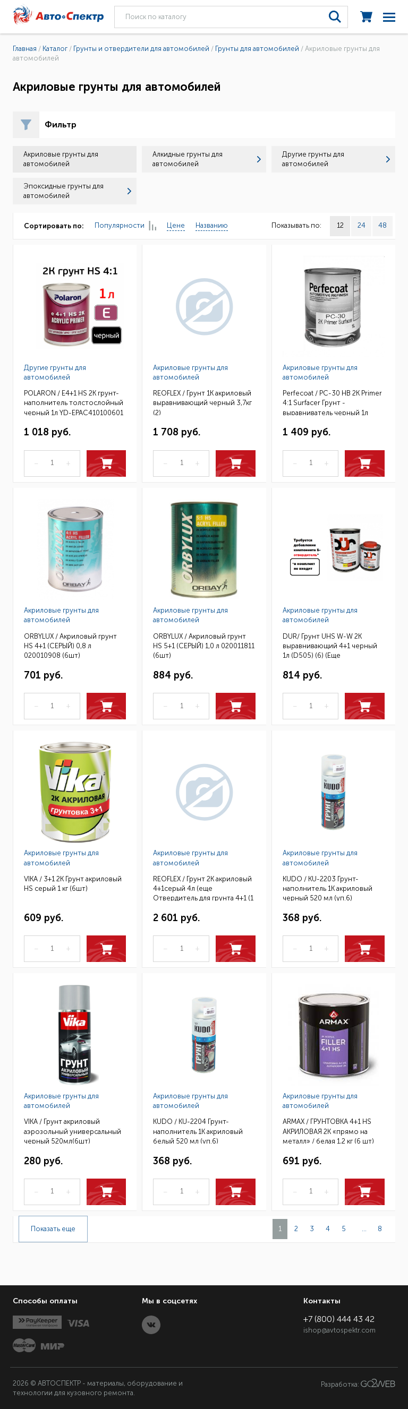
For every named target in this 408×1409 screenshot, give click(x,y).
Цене (176, 225)
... (364, 1229)
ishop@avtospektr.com (339, 1330)
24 (362, 225)
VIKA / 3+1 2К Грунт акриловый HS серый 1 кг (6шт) (73, 883)
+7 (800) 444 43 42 (339, 1319)
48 (382, 225)
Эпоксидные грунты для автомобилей (77, 191)
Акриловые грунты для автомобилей (190, 372)
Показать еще (53, 1229)
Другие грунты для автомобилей (336, 159)
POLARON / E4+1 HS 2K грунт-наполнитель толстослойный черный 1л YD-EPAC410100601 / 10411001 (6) (73, 402)
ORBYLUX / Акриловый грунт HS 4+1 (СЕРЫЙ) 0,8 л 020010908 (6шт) (70, 645)
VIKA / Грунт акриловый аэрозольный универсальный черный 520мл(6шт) (72, 1131)
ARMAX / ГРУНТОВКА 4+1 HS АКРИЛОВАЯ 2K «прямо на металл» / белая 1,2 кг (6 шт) (328, 1131)
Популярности (125, 226)
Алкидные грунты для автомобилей (206, 159)
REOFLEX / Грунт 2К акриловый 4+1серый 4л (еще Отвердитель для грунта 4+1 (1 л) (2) (203, 888)
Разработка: (358, 1383)
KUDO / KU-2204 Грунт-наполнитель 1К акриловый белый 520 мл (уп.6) (198, 1131)
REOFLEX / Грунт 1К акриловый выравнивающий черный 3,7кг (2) (202, 402)
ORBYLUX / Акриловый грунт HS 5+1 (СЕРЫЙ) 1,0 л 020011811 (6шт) (203, 645)
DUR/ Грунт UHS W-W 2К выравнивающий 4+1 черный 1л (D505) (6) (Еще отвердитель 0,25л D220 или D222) (330, 645)
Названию (212, 225)
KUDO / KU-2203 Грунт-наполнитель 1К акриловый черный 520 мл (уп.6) (327, 888)
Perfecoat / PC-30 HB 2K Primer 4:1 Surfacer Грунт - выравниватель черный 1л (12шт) (332, 402)
